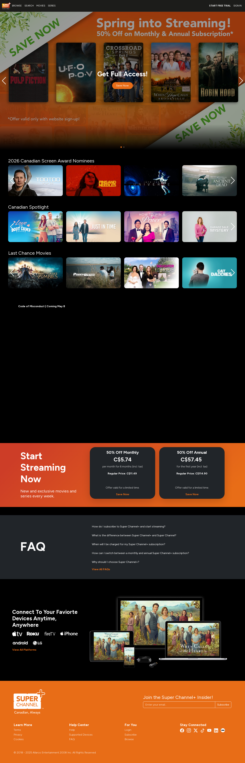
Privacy (18, 734)
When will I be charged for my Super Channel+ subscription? (128, 544)
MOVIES (40, 5)
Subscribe (223, 704)
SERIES (52, 5)
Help (72, 729)
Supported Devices (81, 734)
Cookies (19, 739)
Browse (129, 739)
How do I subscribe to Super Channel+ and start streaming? (128, 526)
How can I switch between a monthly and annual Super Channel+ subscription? (140, 553)
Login (128, 729)
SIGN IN (237, 5)
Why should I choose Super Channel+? (115, 562)
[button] (4, 81)
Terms (17, 729)
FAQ (72, 739)
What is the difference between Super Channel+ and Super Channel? (134, 535)
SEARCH (29, 5)
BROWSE (17, 5)
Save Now (122, 85)
